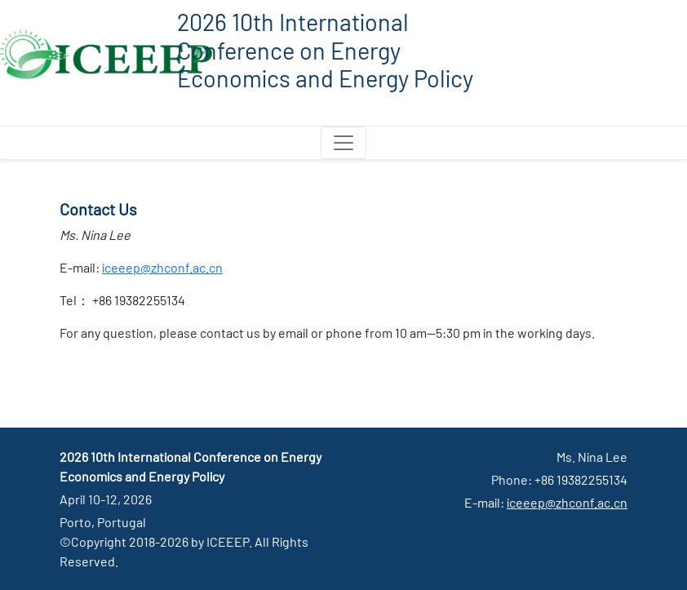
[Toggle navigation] (343, 142)
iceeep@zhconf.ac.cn (162, 267)
